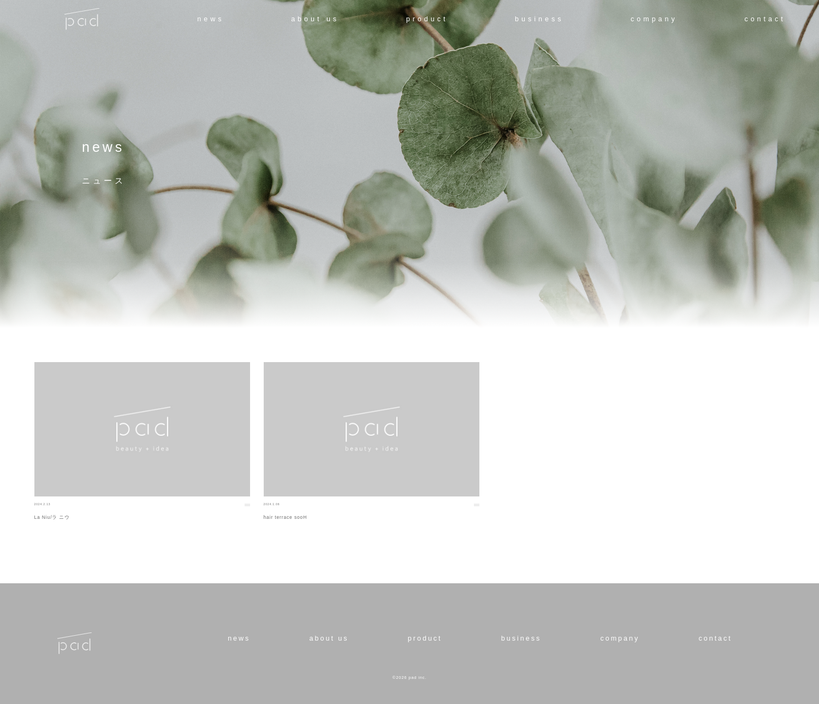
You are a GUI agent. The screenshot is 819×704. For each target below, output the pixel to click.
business (539, 19)
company (654, 19)
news (210, 19)
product (427, 19)
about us (315, 19)
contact (764, 19)
